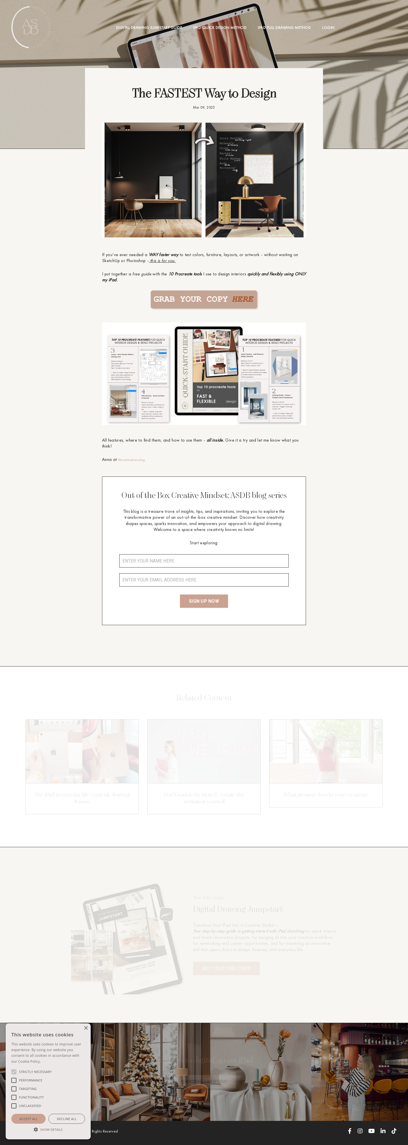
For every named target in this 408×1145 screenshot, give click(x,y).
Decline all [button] (67, 1119)
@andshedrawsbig (135, 459)
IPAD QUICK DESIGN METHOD (219, 27)
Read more (50, 1061)
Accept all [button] (28, 1119)
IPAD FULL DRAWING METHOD (284, 27)
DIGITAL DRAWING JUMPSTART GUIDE (149, 27)
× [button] (86, 1028)
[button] (48, 1129)
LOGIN (328, 27)
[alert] (48, 1081)
